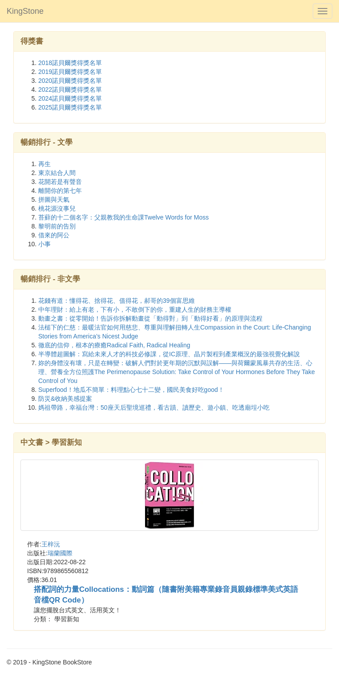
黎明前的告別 (57, 226)
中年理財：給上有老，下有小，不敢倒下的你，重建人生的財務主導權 (134, 309)
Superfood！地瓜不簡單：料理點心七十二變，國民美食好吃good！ (131, 389)
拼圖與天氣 (53, 199)
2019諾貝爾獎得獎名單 (70, 71)
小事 (44, 244)
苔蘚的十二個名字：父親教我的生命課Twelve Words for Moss (123, 217)
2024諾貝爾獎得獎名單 (70, 98)
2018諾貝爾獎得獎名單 (70, 62)
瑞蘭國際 (60, 553)
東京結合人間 (57, 172)
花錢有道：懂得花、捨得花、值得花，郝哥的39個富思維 (116, 300)
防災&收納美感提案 (65, 398)
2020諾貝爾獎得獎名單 (70, 80)
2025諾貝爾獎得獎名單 (70, 107)
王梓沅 (50, 544)
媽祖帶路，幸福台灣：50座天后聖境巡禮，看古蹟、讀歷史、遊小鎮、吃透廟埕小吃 (154, 407)
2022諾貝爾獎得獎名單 (70, 89)
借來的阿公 (53, 235)
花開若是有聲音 (60, 181)
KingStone (25, 11)
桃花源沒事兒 (57, 208)
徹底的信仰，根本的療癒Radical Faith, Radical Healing (114, 345)
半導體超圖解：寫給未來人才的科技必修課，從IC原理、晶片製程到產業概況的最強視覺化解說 (169, 354)
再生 (44, 163)
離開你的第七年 (60, 190)
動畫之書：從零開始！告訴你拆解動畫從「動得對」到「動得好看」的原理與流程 (150, 318)
